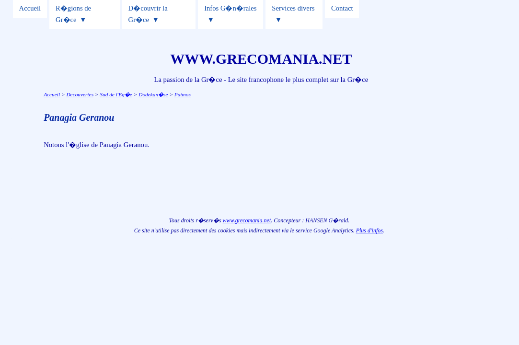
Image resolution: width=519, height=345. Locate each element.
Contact (342, 8)
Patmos (182, 94)
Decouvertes (79, 94)
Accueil (30, 8)
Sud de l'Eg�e (116, 94)
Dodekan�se (153, 94)
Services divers (293, 8)
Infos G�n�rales (230, 8)
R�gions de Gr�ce (73, 13)
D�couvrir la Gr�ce (148, 13)
